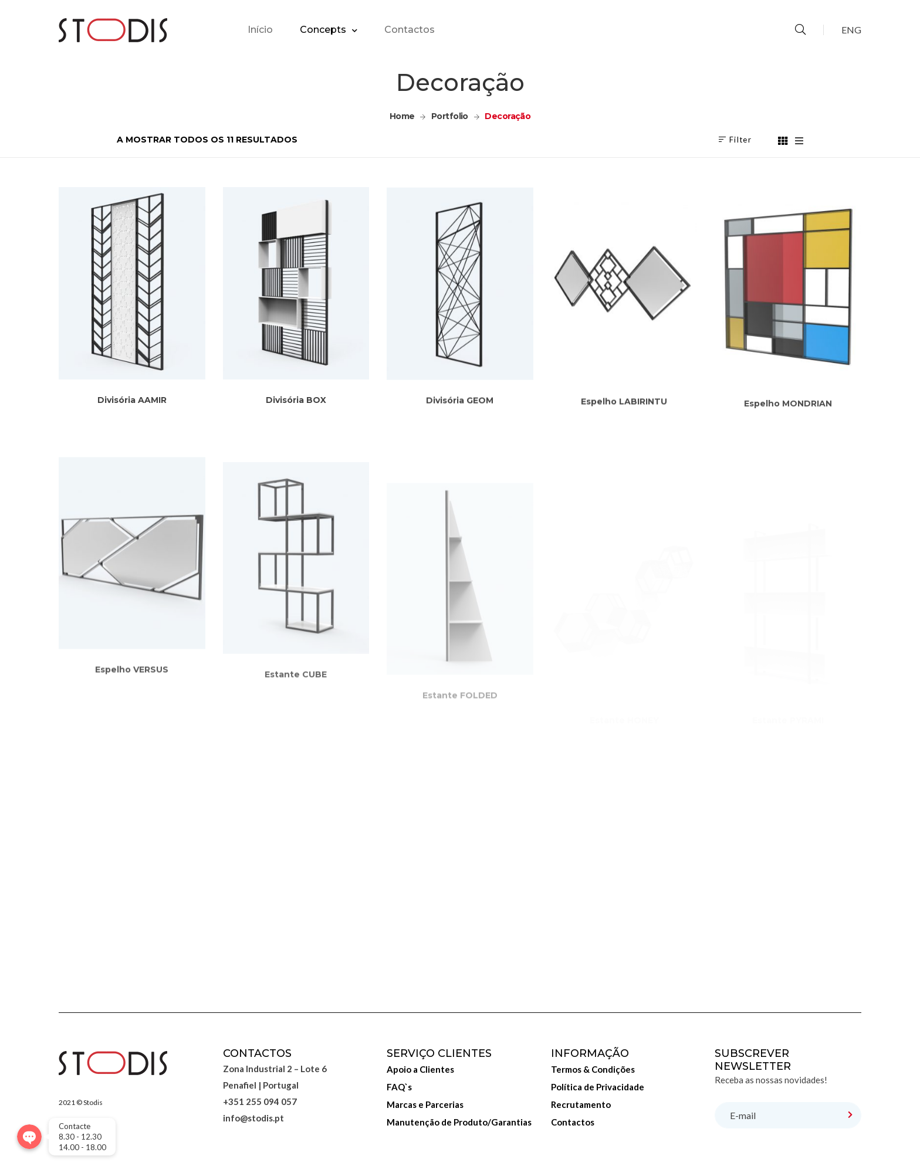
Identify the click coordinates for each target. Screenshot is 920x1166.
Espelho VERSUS (131, 706)
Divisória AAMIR (132, 403)
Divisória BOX (296, 407)
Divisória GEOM (459, 412)
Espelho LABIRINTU (624, 420)
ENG (851, 29)
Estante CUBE (296, 717)
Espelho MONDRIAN (788, 430)
